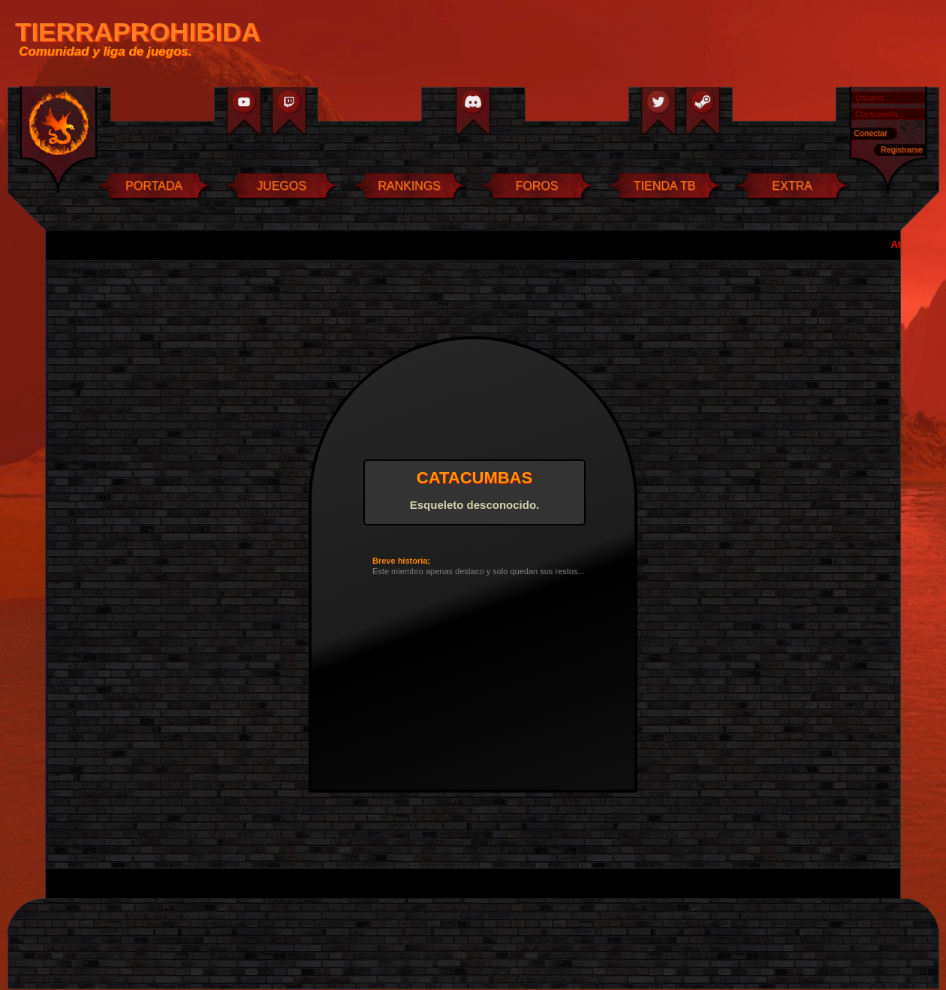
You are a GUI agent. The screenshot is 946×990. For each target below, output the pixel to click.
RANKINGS (409, 185)
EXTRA (792, 185)
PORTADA (153, 185)
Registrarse (902, 149)
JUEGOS (281, 185)
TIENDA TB (664, 185)
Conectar (870, 132)
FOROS (537, 185)
